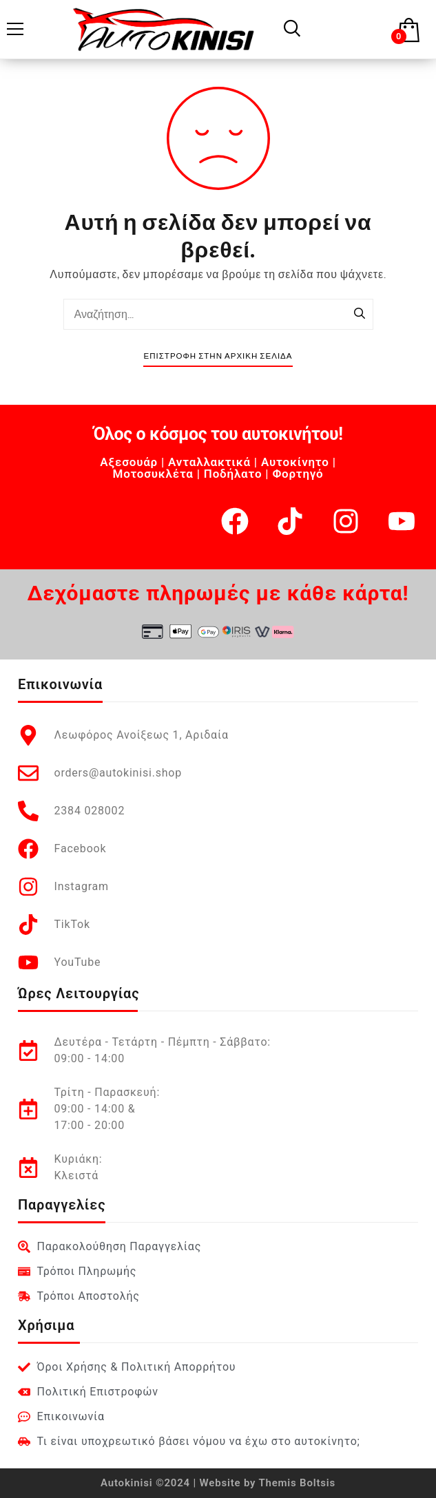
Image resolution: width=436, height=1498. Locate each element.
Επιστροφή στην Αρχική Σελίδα (217, 356)
